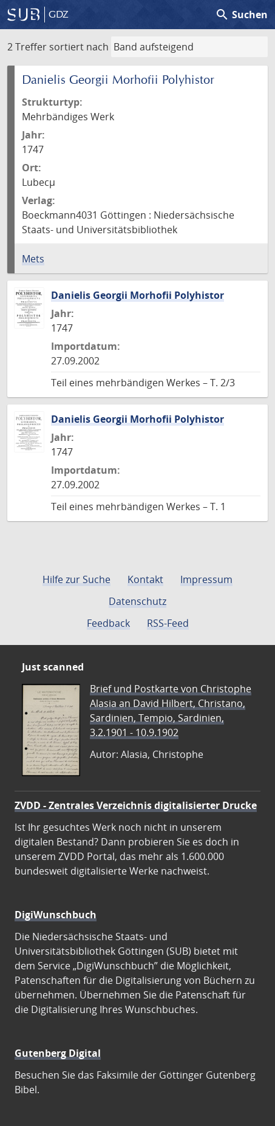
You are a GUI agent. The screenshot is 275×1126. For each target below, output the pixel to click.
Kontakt (145, 579)
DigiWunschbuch (56, 914)
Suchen (241, 14)
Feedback (108, 623)
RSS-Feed (168, 623)
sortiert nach (79, 46)
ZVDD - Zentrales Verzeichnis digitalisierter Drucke (136, 805)
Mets (33, 258)
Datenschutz (137, 601)
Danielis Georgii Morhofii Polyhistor (137, 295)
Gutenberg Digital (58, 1053)
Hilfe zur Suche (76, 579)
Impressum (206, 579)
